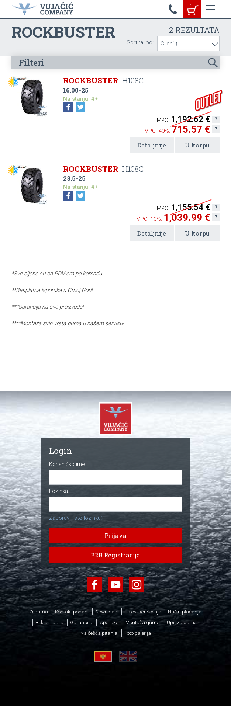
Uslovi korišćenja (142, 612)
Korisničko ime (67, 464)
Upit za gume (181, 622)
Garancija (81, 622)
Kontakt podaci (72, 612)
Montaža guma (142, 622)
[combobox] (188, 43)
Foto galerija (137, 633)
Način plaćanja (184, 612)
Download (106, 612)
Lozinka (58, 491)
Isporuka (109, 622)
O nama (39, 612)
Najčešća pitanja (98, 633)
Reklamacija (49, 622)
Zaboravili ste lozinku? (76, 518)
